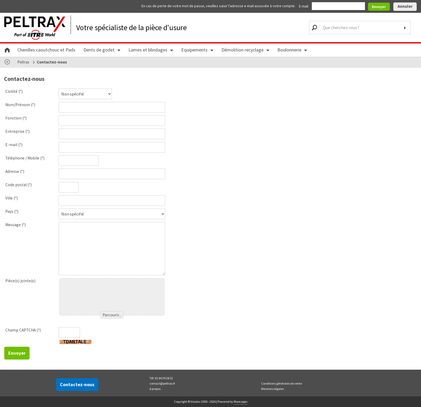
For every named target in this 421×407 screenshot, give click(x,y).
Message (15, 224)
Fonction (16, 118)
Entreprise (17, 131)
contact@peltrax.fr (162, 383)
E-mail (304, 6)
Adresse (14, 171)
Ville (11, 198)
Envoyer (379, 6)
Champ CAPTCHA (23, 330)
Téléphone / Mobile (24, 158)
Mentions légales (272, 389)
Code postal (18, 184)
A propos (155, 389)
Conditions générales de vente (281, 383)
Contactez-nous (77, 384)
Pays (11, 211)
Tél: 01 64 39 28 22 (161, 378)
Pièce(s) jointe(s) (20, 280)
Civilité (14, 91)
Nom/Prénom (20, 104)
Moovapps (240, 402)
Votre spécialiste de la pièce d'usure (131, 27)
